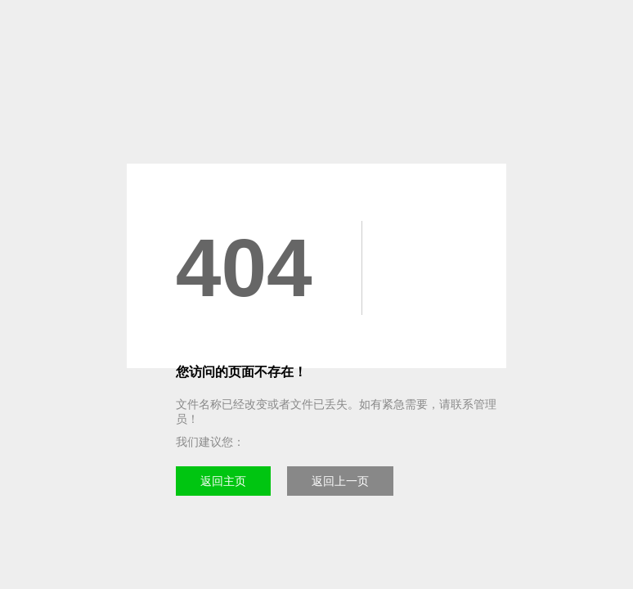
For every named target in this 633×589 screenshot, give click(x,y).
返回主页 (223, 481)
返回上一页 (340, 481)
